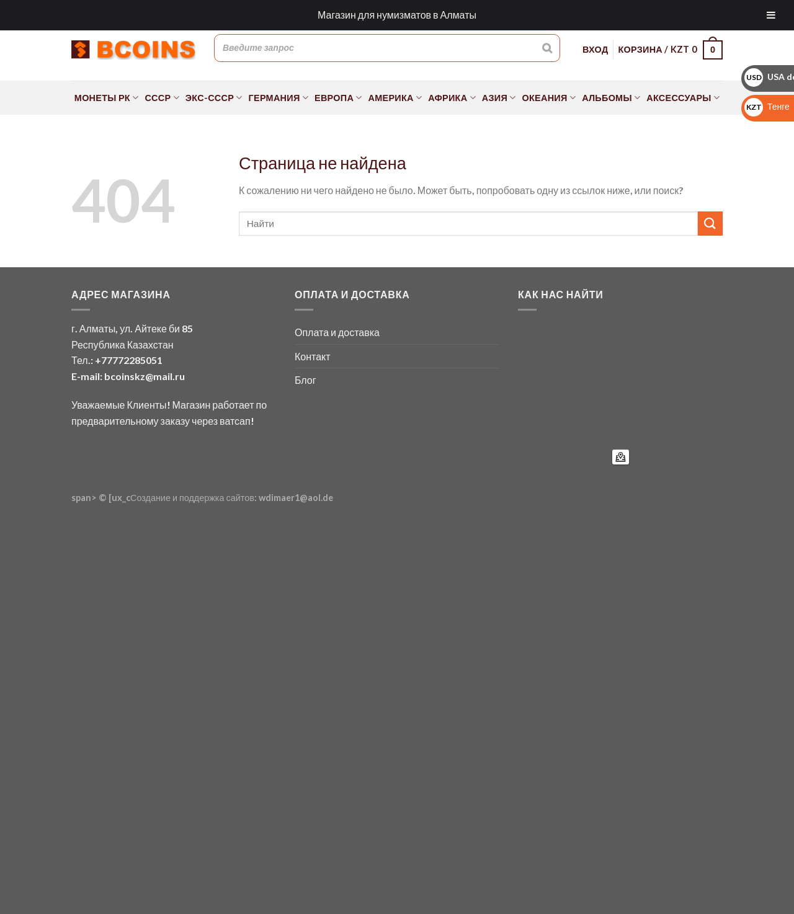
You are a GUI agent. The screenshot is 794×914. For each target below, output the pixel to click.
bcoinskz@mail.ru (144, 376)
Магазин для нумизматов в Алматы (397, 14)
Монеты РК (106, 98)
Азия (499, 98)
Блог (305, 380)
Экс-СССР (214, 98)
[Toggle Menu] (771, 15)
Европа (338, 98)
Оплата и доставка (337, 332)
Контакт (313, 356)
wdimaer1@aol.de (296, 497)
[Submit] (710, 223)
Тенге (767, 106)
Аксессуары (683, 98)
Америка (395, 98)
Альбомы (611, 98)
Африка (452, 98)
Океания (549, 98)
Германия (278, 98)
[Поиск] (547, 48)
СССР (162, 98)
